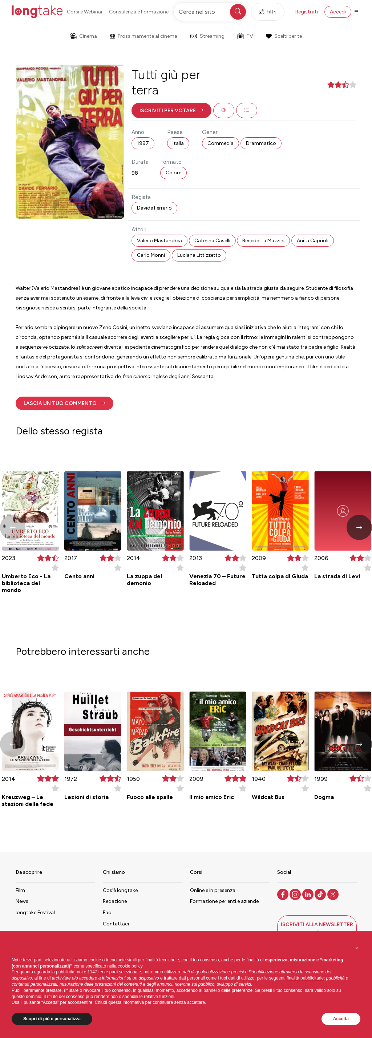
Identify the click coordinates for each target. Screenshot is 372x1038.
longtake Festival (35, 912)
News (22, 901)
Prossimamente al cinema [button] (143, 36)
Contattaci (116, 924)
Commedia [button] (220, 143)
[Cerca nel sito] (210, 12)
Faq (107, 912)
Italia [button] (178, 143)
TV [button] (245, 36)
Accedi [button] (338, 12)
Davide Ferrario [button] (154, 208)
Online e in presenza (212, 890)
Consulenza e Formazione (139, 12)
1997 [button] (143, 143)
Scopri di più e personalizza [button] (52, 1018)
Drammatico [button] (261, 143)
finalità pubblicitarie (305, 978)
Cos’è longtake (120, 890)
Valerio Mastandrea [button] (159, 241)
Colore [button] (173, 173)
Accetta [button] (341, 1018)
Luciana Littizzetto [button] (199, 255)
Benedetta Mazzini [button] (263, 241)
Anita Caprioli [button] (312, 241)
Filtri (267, 12)
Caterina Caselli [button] (212, 241)
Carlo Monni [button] (151, 255)
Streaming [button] (207, 36)
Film (20, 890)
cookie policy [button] (130, 966)
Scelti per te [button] (284, 36)
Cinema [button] (83, 36)
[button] (171, 110)
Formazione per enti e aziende (224, 901)
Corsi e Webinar (85, 12)
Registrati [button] (306, 12)
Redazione (115, 901)
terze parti (108, 971)
